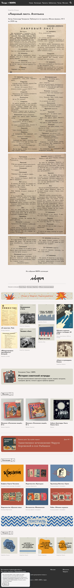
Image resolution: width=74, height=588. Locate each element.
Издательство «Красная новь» (11, 508)
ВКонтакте (66, 569)
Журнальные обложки (61, 336)
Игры (44, 342)
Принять (6, 584)
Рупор (59, 3)
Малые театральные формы (46, 287)
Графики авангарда (10, 486)
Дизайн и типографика (60, 486)
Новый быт (11, 10)
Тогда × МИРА (8, 3)
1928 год (68, 336)
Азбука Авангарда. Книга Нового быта (59, 424)
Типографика (17, 486)
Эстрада (16, 10)
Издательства (33, 486)
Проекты (45, 3)
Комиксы (63, 364)
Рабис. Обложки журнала (59, 508)
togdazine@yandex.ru (15, 569)
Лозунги (45, 322)
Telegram (65, 571)
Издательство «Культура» (34, 484)
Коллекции (37, 3)
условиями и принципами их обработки (11, 578)
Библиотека (52, 3)
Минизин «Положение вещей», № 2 (11, 424)
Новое (31, 3)
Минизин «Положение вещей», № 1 (36, 424)
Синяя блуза (23, 287)
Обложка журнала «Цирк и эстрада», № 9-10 (64, 332)
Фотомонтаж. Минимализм (35, 508)
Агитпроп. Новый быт (33, 287)
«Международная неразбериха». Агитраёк (7, 352)
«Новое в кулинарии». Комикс (64, 361)
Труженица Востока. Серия (59, 484)
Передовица (27, 326)
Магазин (65, 3)
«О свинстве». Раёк (7, 328)
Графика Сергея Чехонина (10, 484)
